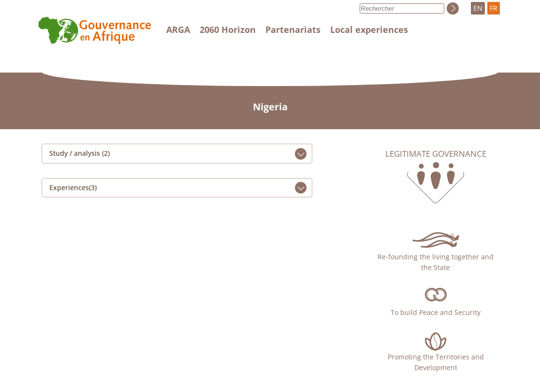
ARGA (178, 29)
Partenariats (293, 29)
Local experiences (369, 29)
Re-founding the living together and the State (436, 262)
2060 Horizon (228, 29)
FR (493, 8)
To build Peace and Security (436, 312)
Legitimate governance (435, 154)
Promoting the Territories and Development (436, 362)
